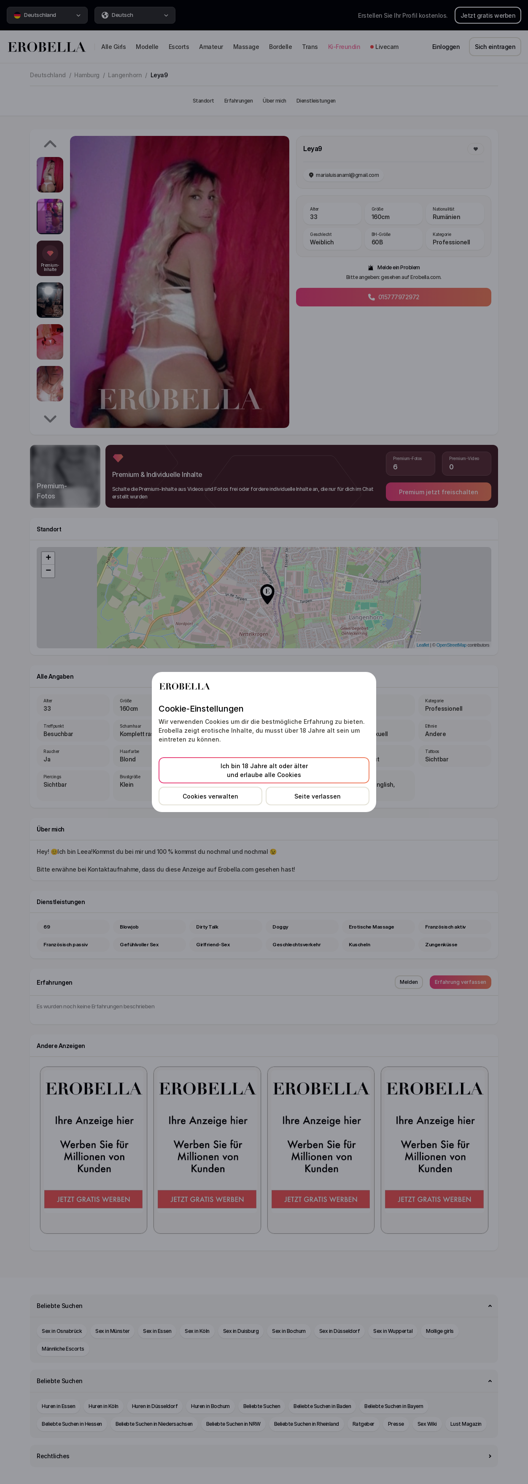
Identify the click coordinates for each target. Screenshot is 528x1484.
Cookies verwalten (210, 796)
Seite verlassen (317, 796)
